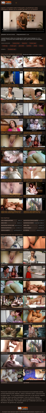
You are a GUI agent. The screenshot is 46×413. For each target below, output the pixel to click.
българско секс (12, 49)
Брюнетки (24, 43)
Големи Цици (33, 43)
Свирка (41, 45)
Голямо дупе (13, 45)
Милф (35, 45)
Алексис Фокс (16, 43)
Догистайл (21, 45)
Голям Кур (4, 45)
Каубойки (29, 45)
